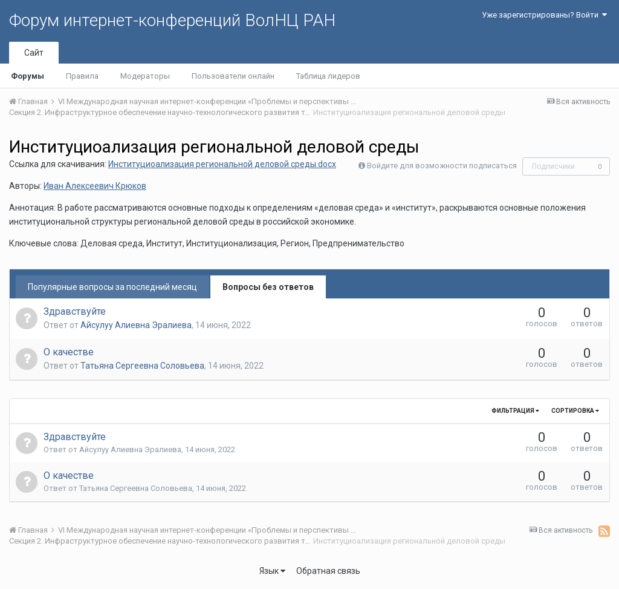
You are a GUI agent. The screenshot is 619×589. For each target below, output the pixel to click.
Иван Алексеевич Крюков (95, 186)
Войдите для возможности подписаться (442, 165)
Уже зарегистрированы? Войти (544, 14)
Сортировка (575, 410)
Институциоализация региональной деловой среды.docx (222, 164)
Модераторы (145, 76)
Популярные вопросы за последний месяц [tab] (112, 287)
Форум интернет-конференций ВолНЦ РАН (172, 20)
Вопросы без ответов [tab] (268, 287)
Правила (82, 76)
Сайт (34, 53)
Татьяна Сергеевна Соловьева (142, 365)
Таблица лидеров (328, 76)
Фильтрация (515, 410)
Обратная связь (328, 571)
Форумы (27, 76)
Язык (272, 571)
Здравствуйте (75, 311)
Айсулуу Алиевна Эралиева (136, 325)
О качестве (69, 352)
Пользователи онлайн (233, 76)
